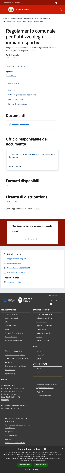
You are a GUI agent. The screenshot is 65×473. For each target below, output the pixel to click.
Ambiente (8, 362)
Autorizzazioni (10, 370)
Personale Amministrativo (14, 333)
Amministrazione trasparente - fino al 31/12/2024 (17, 426)
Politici (7, 329)
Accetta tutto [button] (24, 465)
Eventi (38, 372)
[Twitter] (57, 301)
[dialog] (32, 459)
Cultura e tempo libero (44, 318)
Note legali (8, 439)
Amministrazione (16, 18)
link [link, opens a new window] (44, 460)
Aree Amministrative (12, 318)
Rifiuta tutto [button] (41, 465)
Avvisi (38, 358)
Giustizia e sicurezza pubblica (15, 355)
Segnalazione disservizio (45, 387)
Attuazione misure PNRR (13, 340)
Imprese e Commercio (44, 325)
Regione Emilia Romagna (12, 2)
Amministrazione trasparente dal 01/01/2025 (16, 419)
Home (4, 18)
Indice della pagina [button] (15, 83)
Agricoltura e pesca (11, 373)
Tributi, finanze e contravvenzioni (16, 358)
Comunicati (40, 355)
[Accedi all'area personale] (56, 3)
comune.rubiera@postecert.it (15, 405)
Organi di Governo (11, 314)
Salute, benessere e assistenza (15, 366)
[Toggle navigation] (4, 9)
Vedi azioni (21, 66)
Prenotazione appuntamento (46, 384)
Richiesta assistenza (43, 395)
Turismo (39, 337)
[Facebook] (51, 301)
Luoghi (38, 368)
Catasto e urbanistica (43, 333)
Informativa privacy (11, 435)
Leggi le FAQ (40, 391)
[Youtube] (51, 304)
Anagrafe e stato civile (44, 314)
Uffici (6, 322)
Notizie (38, 351)
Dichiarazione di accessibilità (15, 442)
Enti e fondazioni (11, 325)
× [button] (62, 448)
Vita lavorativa (41, 322)
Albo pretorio (9, 431)
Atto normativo (44, 18)
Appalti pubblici (41, 329)
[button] (32, 469)
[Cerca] (60, 9)
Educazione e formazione (13, 351)
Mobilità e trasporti (43, 340)
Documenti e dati (30, 18)
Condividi (11, 66)
